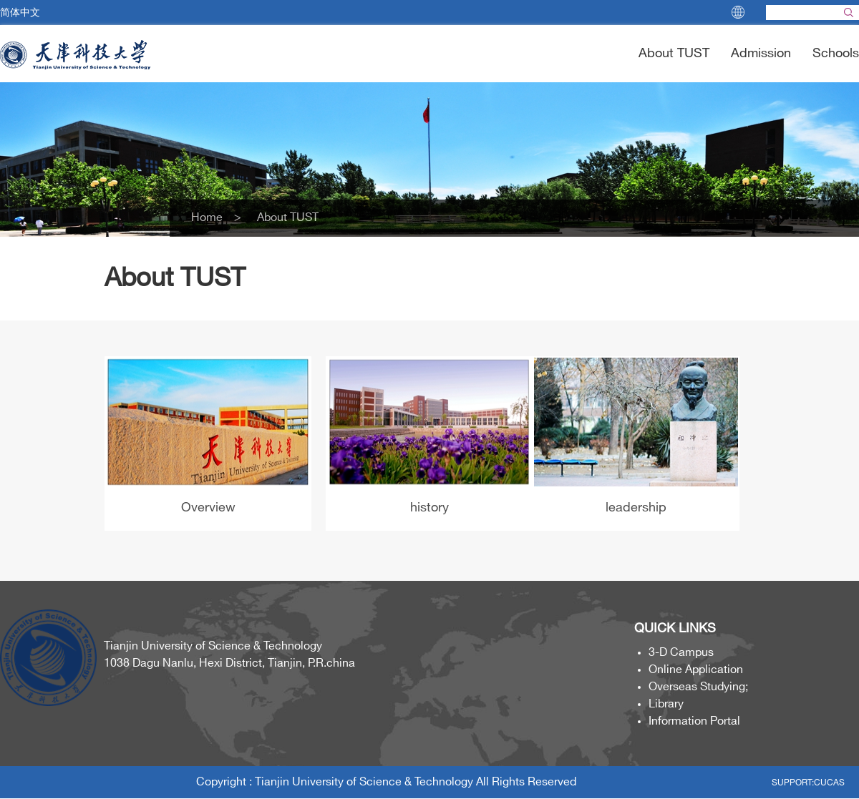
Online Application (696, 670)
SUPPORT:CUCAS (808, 783)
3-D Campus (681, 652)
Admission (761, 53)
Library (666, 704)
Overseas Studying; (698, 687)
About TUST (674, 53)
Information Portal (694, 721)
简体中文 (20, 12)
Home (212, 217)
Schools (835, 53)
